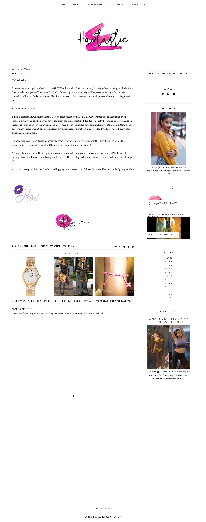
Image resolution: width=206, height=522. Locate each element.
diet (17, 246)
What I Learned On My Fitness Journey (169, 320)
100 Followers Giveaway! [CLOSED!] (163, 204)
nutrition (43, 246)
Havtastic (98, 517)
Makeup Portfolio (98, 4)
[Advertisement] (168, 443)
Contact (120, 4)
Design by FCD (113, 517)
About (76, 4)
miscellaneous (28, 246)
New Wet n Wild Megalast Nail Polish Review (42, 301)
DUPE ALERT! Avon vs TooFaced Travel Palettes (103, 301)
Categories (138, 4)
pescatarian (69, 246)
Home (62, 4)
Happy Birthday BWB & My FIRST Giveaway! (167, 215)
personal (55, 246)
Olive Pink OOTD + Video (162, 235)
